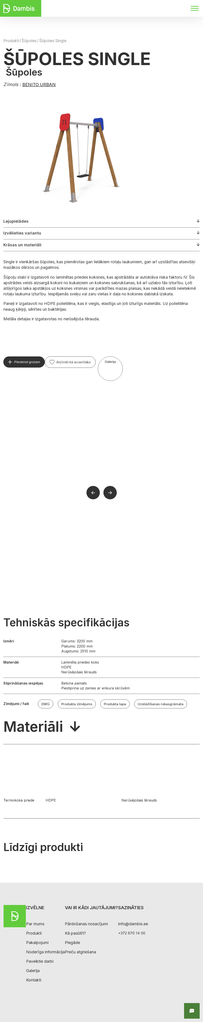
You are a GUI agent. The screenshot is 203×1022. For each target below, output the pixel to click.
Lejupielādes (16, 221)
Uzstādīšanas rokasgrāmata (160, 704)
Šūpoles (29, 40)
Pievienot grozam (27, 362)
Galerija (110, 362)
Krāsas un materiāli (22, 245)
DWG (45, 704)
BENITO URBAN (39, 84)
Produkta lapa (115, 704)
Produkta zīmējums (76, 704)
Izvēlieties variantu (22, 233)
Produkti (11, 40)
